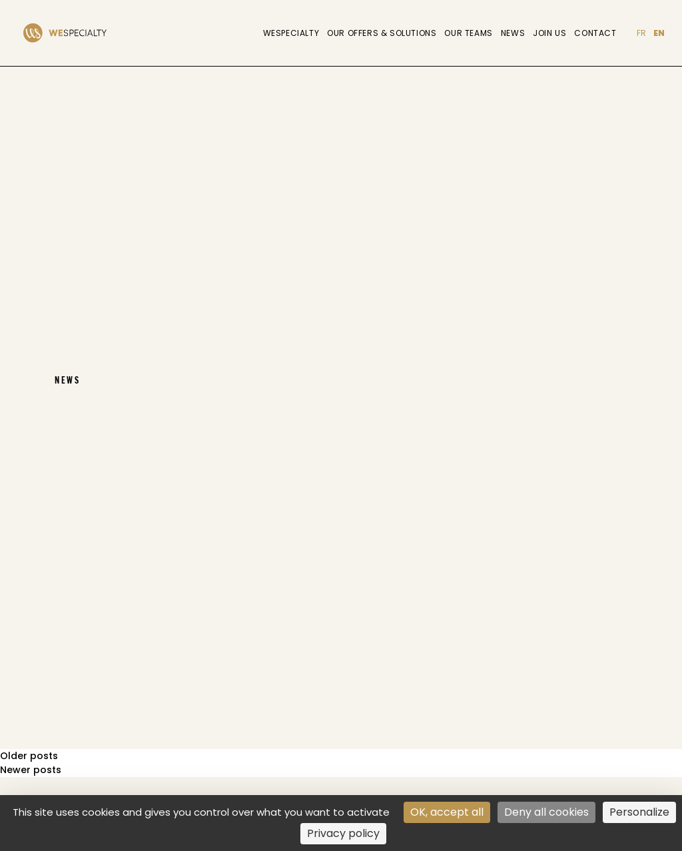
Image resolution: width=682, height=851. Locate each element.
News (513, 33)
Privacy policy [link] (343, 833)
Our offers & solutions (381, 33)
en (659, 33)
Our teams (468, 33)
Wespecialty (291, 33)
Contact (595, 33)
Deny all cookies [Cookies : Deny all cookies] (546, 812)
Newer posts (30, 769)
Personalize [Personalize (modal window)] (639, 812)
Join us (549, 33)
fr (642, 33)
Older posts (29, 755)
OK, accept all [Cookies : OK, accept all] (447, 812)
